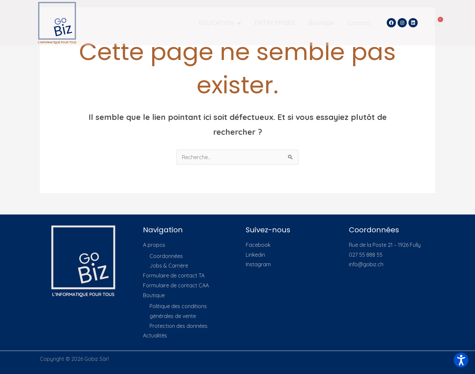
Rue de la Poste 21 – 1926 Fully (385, 245)
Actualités (155, 335)
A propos (154, 245)
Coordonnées (166, 256)
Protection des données (179, 326)
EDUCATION (220, 22)
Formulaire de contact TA (174, 275)
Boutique (321, 23)
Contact (359, 23)
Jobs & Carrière (169, 265)
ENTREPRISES (274, 23)
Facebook (258, 245)
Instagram (258, 264)
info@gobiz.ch (366, 264)
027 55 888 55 (365, 254)
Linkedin (255, 254)
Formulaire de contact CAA (176, 285)
